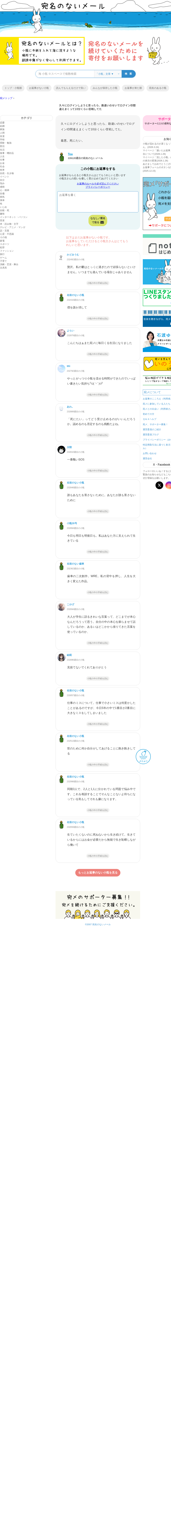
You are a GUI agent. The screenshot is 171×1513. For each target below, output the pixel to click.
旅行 (2, 254)
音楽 (2, 220)
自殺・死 (4, 210)
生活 (2, 149)
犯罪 (2, 247)
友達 (2, 136)
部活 (2, 146)
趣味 (2, 213)
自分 (2, 180)
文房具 (3, 267)
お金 (2, 163)
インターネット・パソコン (14, 217)
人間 (2, 133)
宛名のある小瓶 (157, 88)
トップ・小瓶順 (13, 88)
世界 (2, 170)
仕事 (2, 159)
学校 (2, 139)
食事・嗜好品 (7, 153)
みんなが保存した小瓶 (105, 88)
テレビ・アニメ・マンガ (12, 227)
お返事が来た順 (133, 88)
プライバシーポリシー (98, 186)
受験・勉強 (5, 143)
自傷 (2, 193)
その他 (3, 237)
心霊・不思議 (7, 234)
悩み (2, 183)
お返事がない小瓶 (39, 88)
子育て (3, 261)
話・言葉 (4, 230)
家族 (2, 129)
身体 (2, 200)
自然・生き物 (7, 173)
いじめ (3, 207)
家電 (2, 240)
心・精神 (4, 190)
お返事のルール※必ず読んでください (98, 183)
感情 (2, 186)
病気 (2, 197)
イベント (4, 176)
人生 (2, 156)
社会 (2, 166)
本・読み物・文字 (9, 224)
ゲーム (3, 257)
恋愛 (2, 122)
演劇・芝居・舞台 (9, 264)
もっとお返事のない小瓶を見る (98, 872)
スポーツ (4, 244)
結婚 (2, 126)
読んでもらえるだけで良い (71, 88)
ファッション (7, 250)
